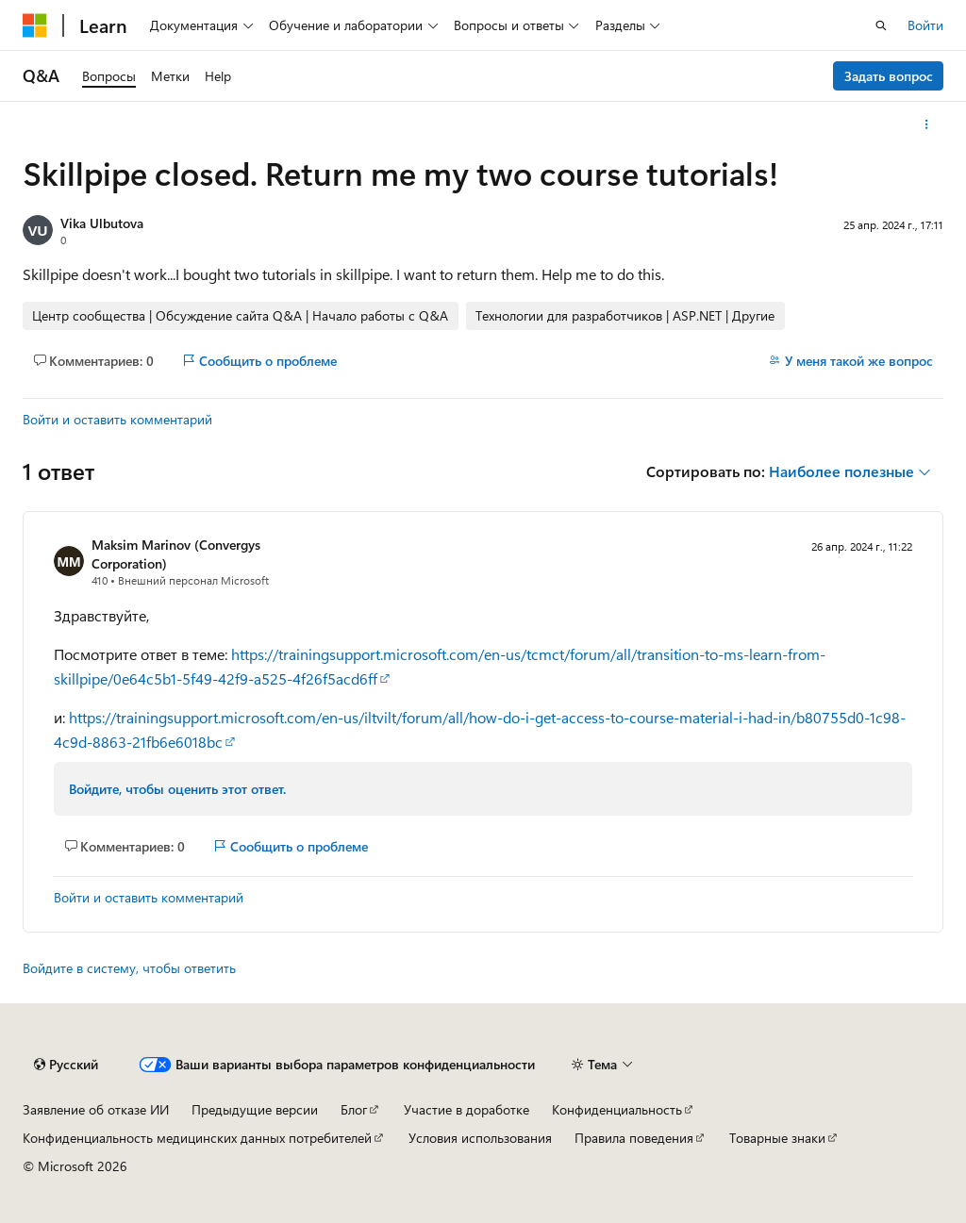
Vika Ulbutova (101, 223)
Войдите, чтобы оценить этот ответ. (177, 789)
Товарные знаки (777, 1138)
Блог (354, 1109)
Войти (925, 25)
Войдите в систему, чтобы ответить (129, 968)
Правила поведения (634, 1138)
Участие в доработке (466, 1109)
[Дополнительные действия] (926, 124)
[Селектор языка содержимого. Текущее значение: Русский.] (66, 1064)
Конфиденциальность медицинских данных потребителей (197, 1138)
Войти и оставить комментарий (117, 419)
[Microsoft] (35, 25)
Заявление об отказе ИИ (96, 1109)
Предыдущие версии (255, 1109)
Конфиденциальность (617, 1109)
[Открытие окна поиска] (881, 25)
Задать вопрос (888, 76)
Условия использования (480, 1138)
